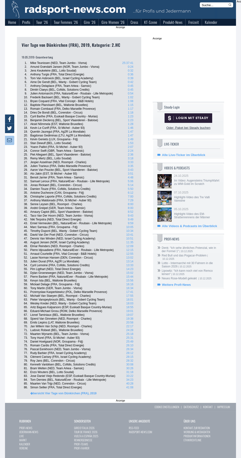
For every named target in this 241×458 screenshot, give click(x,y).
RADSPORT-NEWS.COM (140, 432)
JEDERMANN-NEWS (28, 432)
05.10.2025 (196, 213)
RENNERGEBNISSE (83, 440)
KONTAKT (208, 407)
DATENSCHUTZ (191, 407)
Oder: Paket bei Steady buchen (188, 128)
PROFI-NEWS (25, 428)
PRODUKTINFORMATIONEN (197, 436)
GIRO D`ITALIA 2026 (84, 428)
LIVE (21, 436)
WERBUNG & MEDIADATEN (197, 432)
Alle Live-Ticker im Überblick (183, 155)
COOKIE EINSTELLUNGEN (167, 407)
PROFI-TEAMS (81, 444)
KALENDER (24, 444)
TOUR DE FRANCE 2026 (85, 432)
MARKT (23, 440)
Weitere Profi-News (176, 284)
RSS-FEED (134, 428)
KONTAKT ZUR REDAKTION (197, 428)
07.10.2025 (196, 196)
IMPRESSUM (223, 407)
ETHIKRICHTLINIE (192, 440)
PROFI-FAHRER (81, 448)
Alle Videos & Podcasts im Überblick (189, 226)
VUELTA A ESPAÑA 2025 (86, 436)
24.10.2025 (196, 180)
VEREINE (23, 448)
